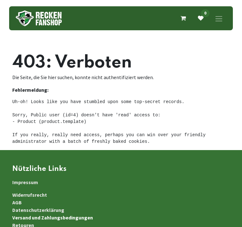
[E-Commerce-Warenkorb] (183, 18)
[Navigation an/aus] (219, 18)
